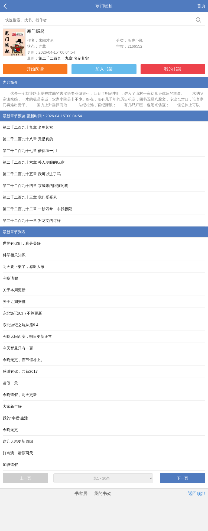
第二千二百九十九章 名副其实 (63, 58)
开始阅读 (35, 69)
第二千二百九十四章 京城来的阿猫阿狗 (35, 185)
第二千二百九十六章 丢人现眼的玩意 (33, 162)
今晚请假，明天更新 (20, 395)
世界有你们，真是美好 (22, 243)
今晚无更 (10, 430)
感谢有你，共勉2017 (20, 371)
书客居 (80, 493)
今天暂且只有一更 (18, 348)
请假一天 (10, 383)
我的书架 (172, 69)
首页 (201, 6)
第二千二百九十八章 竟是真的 (28, 139)
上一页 (25, 478)
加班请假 (10, 464)
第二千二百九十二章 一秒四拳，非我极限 (37, 209)
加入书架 (104, 69)
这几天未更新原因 (18, 441)
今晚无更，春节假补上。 (23, 360)
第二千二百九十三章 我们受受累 (30, 197)
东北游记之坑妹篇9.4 (20, 325)
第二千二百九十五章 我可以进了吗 (32, 174)
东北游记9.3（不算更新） (24, 313)
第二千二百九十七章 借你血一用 (30, 150)
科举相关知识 (14, 255)
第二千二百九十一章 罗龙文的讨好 (32, 220)
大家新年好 (12, 406)
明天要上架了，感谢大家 (23, 266)
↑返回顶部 (195, 493)
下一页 (182, 478)
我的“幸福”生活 (15, 418)
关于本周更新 (14, 290)
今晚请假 (10, 278)
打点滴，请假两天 (18, 453)
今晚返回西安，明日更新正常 (27, 336)
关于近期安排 (14, 301)
